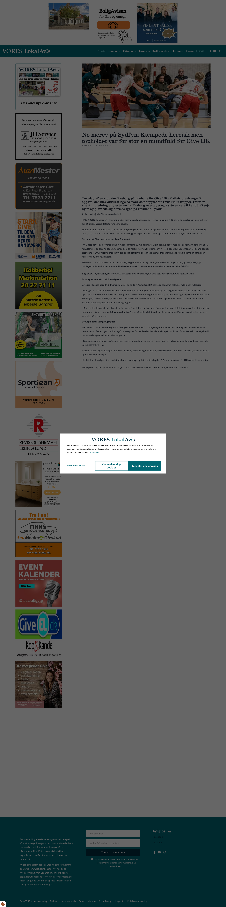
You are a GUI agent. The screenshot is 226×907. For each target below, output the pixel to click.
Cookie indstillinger (76, 465)
